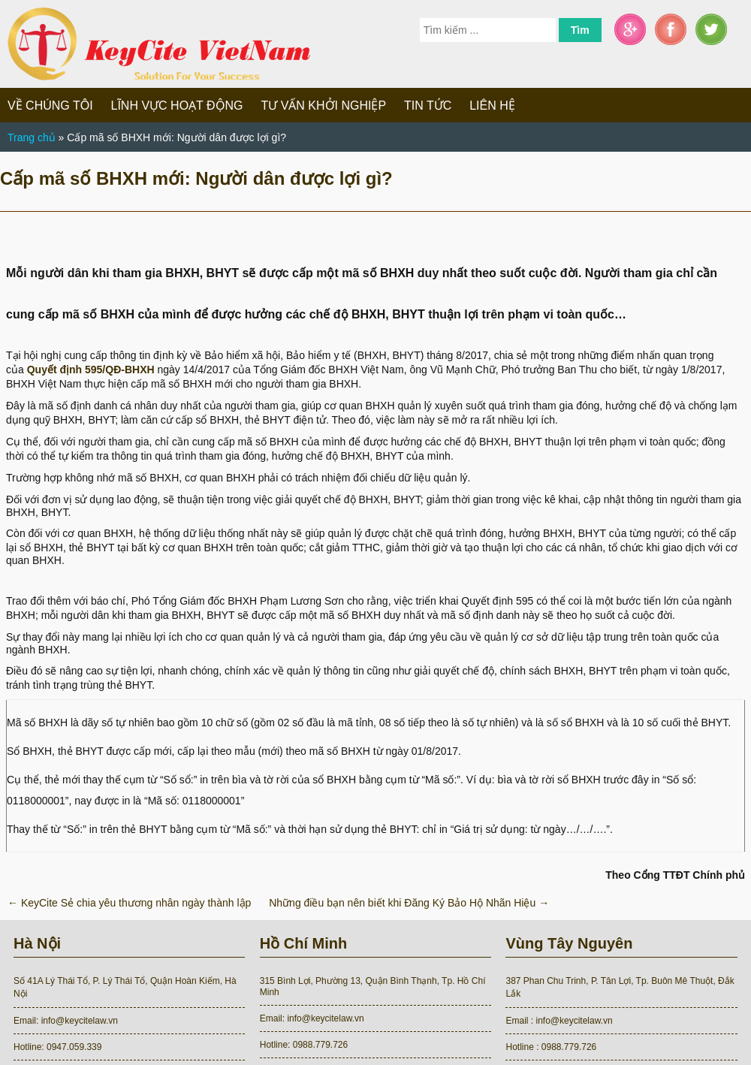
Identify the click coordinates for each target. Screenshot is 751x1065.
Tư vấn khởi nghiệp (323, 105)
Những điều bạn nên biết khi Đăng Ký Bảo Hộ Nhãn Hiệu (409, 903)
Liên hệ (492, 105)
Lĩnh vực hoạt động (177, 105)
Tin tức (427, 105)
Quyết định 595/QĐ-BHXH (91, 370)
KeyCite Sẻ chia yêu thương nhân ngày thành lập (129, 903)
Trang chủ (32, 137)
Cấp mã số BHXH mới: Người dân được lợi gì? (196, 178)
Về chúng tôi (50, 105)
